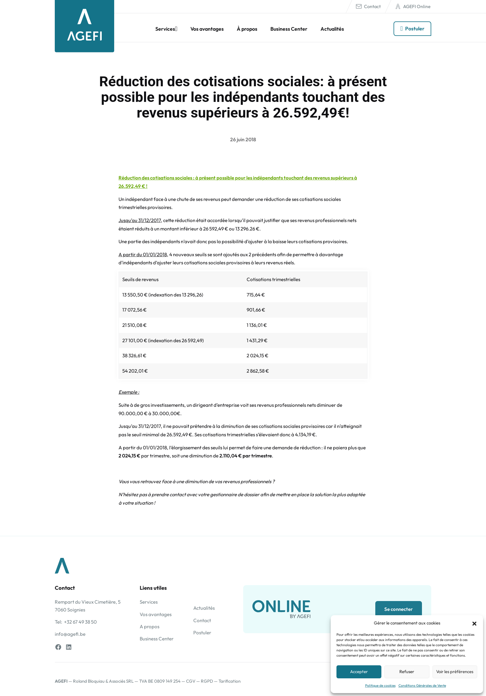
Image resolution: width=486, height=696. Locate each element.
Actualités (332, 28)
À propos (247, 28)
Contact (372, 6)
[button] (474, 623)
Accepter (359, 671)
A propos (149, 626)
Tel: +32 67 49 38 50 (76, 622)
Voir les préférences (454, 671)
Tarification (230, 681)
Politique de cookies (380, 685)
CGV (190, 681)
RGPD (207, 681)
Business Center (288, 28)
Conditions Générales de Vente (422, 685)
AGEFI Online (417, 6)
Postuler (415, 28)
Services (165, 28)
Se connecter (398, 609)
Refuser (406, 671)
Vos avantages (207, 28)
